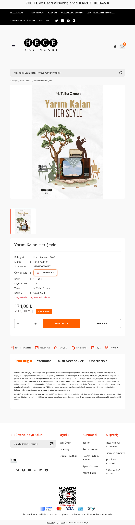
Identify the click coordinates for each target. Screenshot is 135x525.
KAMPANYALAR (39, 12)
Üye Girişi (65, 449)
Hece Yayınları (40, 261)
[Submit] (53, 444)
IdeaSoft (50, 522)
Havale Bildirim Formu (91, 457)
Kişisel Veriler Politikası (113, 471)
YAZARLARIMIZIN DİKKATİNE (23, 20)
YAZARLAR (54, 12)
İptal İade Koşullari (111, 461)
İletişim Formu (90, 449)
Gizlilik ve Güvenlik (115, 453)
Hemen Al (102, 323)
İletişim (86, 442)
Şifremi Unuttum (68, 455)
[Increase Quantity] (35, 323)
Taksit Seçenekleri (70, 361)
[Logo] (40, 47)
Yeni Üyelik (65, 442)
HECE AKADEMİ (17, 12)
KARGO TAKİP (47, 20)
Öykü (53, 257)
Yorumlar (44, 361)
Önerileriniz (98, 361)
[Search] (67, 73)
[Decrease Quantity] (17, 323)
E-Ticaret (61, 523)
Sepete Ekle (61, 323)
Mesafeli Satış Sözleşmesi (113, 444)
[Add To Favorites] (20, 348)
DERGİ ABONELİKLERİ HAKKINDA (104, 12)
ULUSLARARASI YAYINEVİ (74, 12)
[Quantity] (26, 323)
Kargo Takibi (89, 472)
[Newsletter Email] (33, 444)
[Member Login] (115, 46)
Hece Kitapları (41, 257)
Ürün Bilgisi (23, 361)
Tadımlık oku (45, 272)
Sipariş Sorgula (90, 466)
